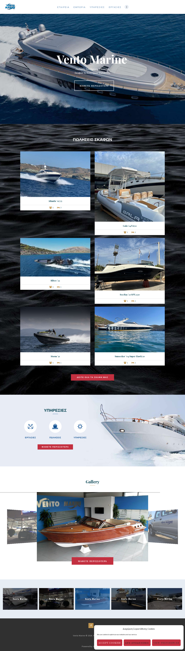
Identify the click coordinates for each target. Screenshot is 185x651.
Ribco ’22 (55, 280)
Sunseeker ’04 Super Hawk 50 (130, 356)
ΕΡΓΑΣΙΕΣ (30, 437)
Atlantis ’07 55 (55, 201)
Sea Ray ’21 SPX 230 (130, 294)
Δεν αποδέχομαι (137, 642)
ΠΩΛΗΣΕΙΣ (55, 437)
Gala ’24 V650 (129, 225)
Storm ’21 (55, 356)
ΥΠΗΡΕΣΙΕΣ (80, 437)
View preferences (166, 642)
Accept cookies (109, 642)
